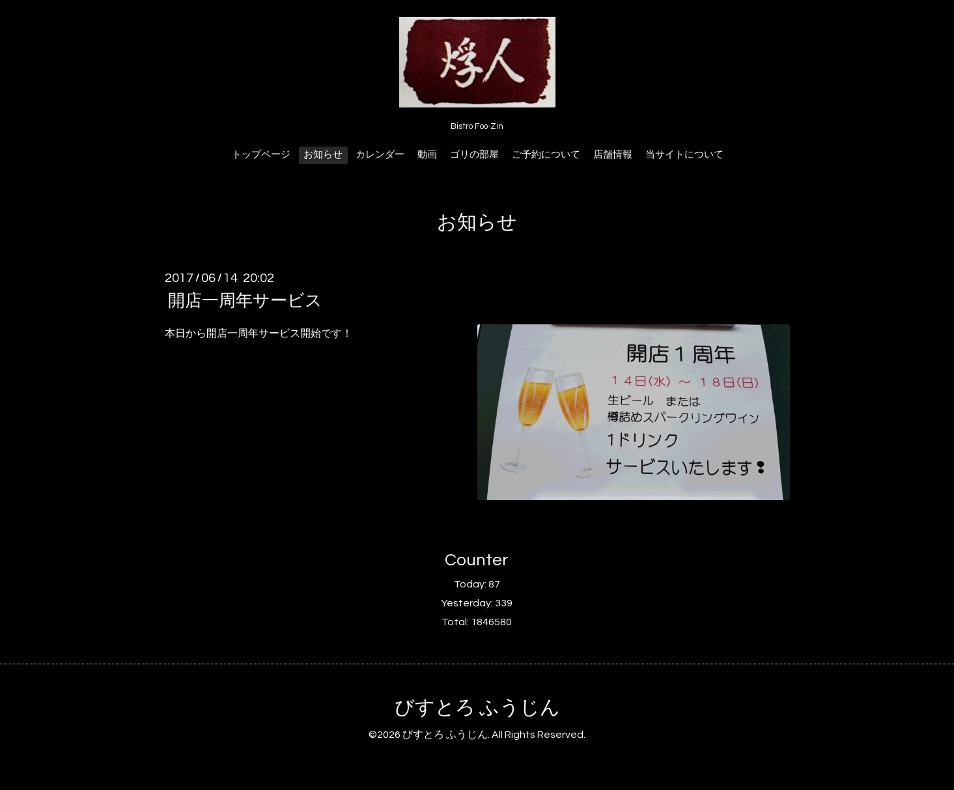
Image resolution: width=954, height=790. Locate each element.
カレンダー (380, 155)
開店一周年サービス (245, 300)
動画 (427, 155)
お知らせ (323, 155)
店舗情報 (612, 155)
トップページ (261, 155)
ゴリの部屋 (474, 155)
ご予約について (546, 155)
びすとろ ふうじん (477, 708)
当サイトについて (684, 155)
